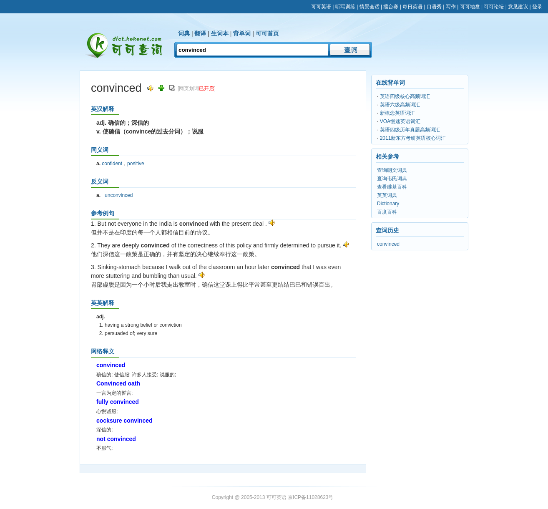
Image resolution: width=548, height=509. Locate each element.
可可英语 (321, 7)
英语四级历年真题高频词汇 (410, 130)
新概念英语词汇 (397, 113)
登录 (537, 7)
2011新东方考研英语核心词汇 (413, 138)
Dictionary (388, 204)
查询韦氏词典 (392, 178)
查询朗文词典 (392, 170)
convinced (388, 244)
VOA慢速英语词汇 (400, 121)
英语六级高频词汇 (400, 105)
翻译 (200, 33)
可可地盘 (470, 7)
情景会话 (369, 7)
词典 (184, 33)
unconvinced (119, 195)
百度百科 (387, 212)
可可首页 (267, 33)
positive (135, 163)
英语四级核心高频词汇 (405, 96)
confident (112, 163)
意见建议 (518, 7)
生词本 (220, 33)
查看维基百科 (392, 187)
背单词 (242, 33)
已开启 (206, 88)
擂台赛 (390, 7)
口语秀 (434, 7)
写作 (451, 7)
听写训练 (345, 7)
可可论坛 (494, 7)
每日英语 (412, 7)
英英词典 (387, 195)
